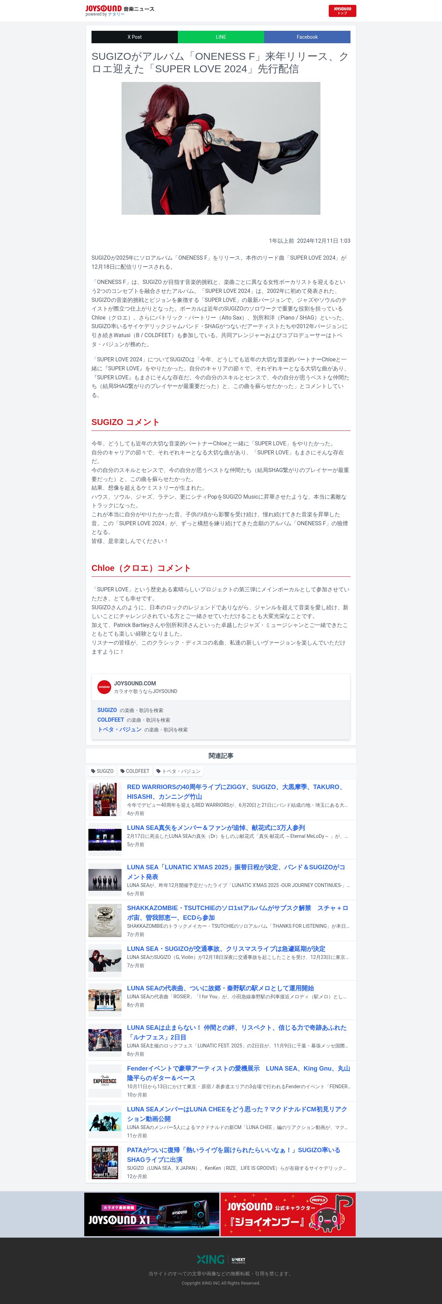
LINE (221, 37)
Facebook (307, 37)
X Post (135, 37)
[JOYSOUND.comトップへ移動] (342, 11)
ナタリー (116, 14)
